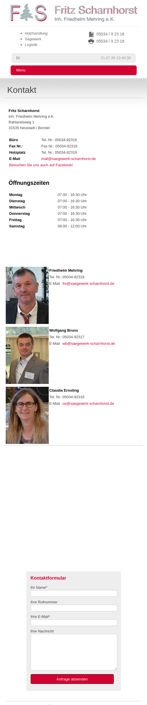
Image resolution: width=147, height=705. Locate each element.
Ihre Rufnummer (44, 602)
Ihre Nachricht (42, 631)
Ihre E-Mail (40, 616)
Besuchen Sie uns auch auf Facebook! (41, 165)
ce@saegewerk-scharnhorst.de (88, 403)
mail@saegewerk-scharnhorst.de (68, 159)
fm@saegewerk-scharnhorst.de (88, 283)
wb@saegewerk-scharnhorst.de (88, 343)
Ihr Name (39, 587)
